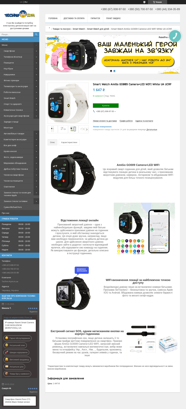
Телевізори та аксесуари (16, 86)
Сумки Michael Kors (13, 207)
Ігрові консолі (10, 151)
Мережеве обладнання (15, 163)
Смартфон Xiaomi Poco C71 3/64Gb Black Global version (17, 400)
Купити (105, 105)
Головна (52, 18)
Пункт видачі (113, 18)
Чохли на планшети (13, 180)
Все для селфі (10, 145)
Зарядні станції (11, 121)
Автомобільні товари (14, 133)
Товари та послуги (61, 29)
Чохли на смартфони (14, 174)
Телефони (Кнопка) (13, 56)
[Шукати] (36, 34)
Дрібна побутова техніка (16, 169)
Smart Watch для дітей (98, 29)
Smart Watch (9, 98)
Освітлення (9, 186)
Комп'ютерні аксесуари (15, 139)
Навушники (9, 74)
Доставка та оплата (74, 18)
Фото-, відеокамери (13, 157)
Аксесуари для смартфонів (16, 115)
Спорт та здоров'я (12, 104)
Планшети (9, 62)
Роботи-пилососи (12, 92)
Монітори (8, 127)
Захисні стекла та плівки (15, 201)
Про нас (5, 213)
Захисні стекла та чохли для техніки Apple (17, 194)
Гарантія (95, 18)
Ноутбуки (8, 68)
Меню (5, 45)
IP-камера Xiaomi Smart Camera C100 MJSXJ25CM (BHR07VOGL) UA (19, 325)
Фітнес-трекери (11, 80)
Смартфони (9, 50)
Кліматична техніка (13, 110)
